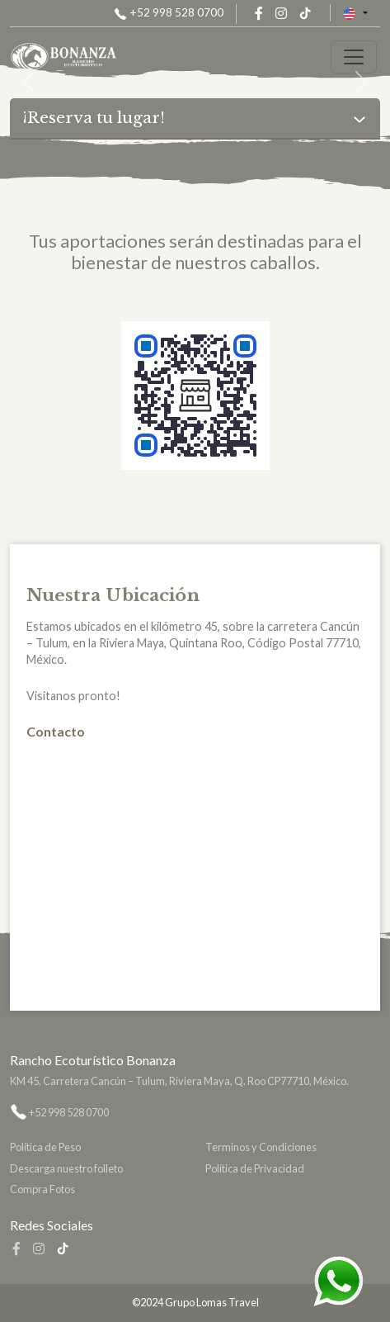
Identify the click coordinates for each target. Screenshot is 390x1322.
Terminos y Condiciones (261, 1147)
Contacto (55, 731)
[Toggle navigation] (354, 56)
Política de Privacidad (254, 1168)
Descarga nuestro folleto (66, 1168)
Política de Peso (45, 1147)
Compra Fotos (42, 1189)
